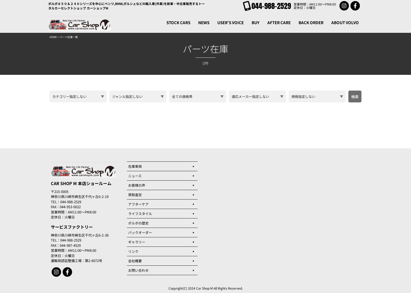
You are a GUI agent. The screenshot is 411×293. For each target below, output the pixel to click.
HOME (53, 37)
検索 (355, 96)
